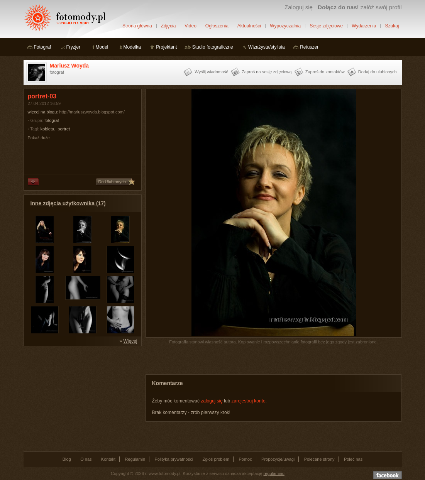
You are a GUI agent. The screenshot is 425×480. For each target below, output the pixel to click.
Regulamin (135, 459)
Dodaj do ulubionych (377, 71)
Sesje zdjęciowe (326, 26)
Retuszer (309, 47)
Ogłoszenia (217, 26)
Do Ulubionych (112, 181)
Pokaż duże (39, 137)
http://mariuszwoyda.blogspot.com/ (91, 112)
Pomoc (245, 459)
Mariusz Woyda (69, 66)
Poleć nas (353, 459)
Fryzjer (73, 47)
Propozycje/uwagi (278, 459)
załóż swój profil (359, 7)
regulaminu (274, 473)
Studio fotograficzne (212, 47)
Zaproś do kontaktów (325, 71)
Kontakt (108, 459)
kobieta (47, 129)
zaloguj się (212, 401)
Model (102, 47)
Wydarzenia (364, 26)
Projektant (166, 47)
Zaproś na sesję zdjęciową (267, 71)
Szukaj (392, 26)
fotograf (51, 120)
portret (64, 129)
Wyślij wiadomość (211, 71)
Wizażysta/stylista (266, 47)
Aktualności (249, 26)
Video (190, 26)
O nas (85, 459)
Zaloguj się (298, 7)
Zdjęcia (168, 26)
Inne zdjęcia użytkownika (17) (68, 203)
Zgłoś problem (215, 459)
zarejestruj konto (249, 401)
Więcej (130, 341)
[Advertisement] (81, 398)
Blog (67, 459)
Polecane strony (319, 459)
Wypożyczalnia (285, 26)
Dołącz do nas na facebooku (387, 475)
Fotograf (42, 47)
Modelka (132, 47)
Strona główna (137, 26)
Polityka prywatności (173, 459)
